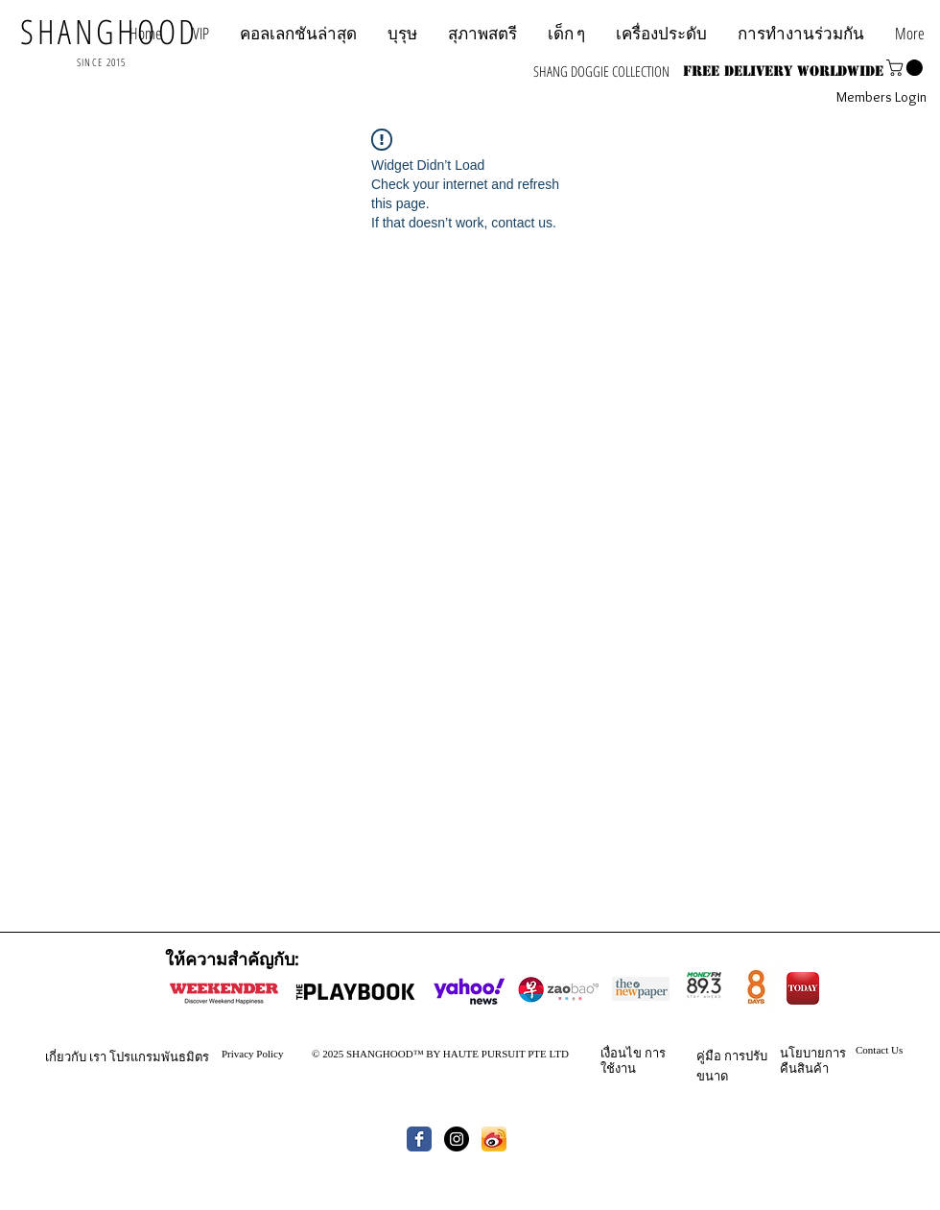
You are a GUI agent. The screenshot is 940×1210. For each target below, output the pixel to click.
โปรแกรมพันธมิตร (159, 1056)
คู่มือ (708, 1055)
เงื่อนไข (621, 1052)
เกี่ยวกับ (65, 1056)
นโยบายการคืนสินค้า (813, 1060)
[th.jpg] (494, 1139)
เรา (97, 1056)
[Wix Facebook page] (419, 1139)
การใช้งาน (633, 1060)
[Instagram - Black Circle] (456, 1139)
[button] (801, 33)
